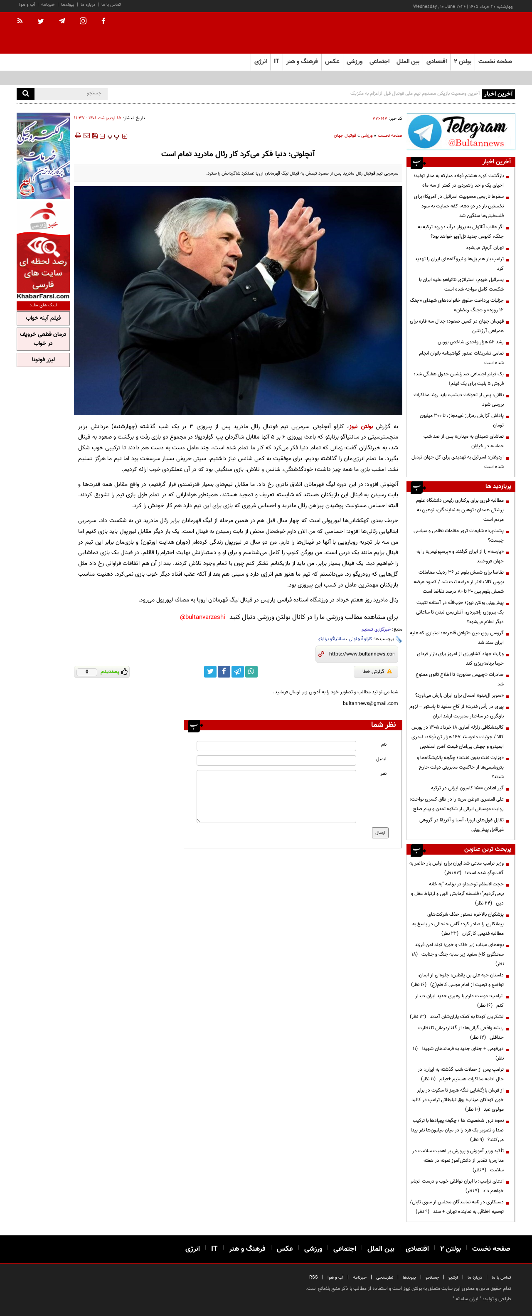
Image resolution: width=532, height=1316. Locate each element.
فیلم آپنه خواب (43, 318)
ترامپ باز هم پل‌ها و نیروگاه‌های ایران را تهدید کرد (459, 263)
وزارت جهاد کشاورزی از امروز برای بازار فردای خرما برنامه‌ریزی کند (460, 658)
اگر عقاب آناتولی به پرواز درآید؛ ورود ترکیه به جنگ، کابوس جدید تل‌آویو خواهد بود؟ (461, 231)
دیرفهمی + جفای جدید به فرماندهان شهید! (458, 1053)
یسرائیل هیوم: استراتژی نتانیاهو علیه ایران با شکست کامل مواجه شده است (461, 284)
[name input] (276, 746)
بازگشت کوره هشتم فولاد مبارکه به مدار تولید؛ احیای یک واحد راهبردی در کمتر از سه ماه (459, 180)
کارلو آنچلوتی (360, 639)
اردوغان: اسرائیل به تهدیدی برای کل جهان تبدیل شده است (457, 462)
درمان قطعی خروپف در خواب (43, 339)
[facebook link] (224, 672)
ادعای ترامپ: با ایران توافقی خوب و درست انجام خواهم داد (457, 1186)
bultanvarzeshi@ (202, 617)
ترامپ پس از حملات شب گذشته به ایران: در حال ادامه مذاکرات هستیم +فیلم (461, 1074)
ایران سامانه (467, 1299)
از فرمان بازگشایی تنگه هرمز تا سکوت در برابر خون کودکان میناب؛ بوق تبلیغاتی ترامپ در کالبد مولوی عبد (457, 1100)
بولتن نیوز (360, 426)
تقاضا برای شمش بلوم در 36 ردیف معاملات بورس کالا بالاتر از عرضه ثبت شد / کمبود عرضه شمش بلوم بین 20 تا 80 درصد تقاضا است (459, 582)
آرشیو (453, 1277)
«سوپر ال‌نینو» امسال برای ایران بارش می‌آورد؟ (459, 695)
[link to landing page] (473, 33)
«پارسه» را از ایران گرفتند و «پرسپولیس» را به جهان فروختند (460, 556)
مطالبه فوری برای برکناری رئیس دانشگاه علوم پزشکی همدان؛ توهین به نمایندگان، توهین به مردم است (460, 510)
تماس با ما (111, 4)
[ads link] (460, 131)
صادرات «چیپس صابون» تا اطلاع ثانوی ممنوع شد (460, 679)
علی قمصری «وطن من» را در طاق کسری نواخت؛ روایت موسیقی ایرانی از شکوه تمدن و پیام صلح (456, 804)
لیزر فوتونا (43, 360)
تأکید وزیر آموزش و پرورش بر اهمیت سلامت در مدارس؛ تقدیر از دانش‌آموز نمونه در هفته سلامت (458, 1160)
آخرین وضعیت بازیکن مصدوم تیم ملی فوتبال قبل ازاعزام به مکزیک (415, 93)
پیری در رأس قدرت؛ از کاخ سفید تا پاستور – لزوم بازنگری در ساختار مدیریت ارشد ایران (456, 711)
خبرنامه (48, 4)
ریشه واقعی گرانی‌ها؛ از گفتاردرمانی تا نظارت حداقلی (461, 1032)
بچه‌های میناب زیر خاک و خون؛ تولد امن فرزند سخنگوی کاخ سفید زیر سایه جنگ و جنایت (457, 954)
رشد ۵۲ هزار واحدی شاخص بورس (471, 342)
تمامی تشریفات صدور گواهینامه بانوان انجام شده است (461, 358)
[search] (25, 94)
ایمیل (381, 759)
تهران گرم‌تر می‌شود (485, 247)
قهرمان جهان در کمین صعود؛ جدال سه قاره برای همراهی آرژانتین (457, 326)
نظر (383, 773)
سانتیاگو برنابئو (331, 639)
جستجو (432, 1277)
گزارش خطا (377, 671)
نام (384, 744)
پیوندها (67, 4)
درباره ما (88, 4)
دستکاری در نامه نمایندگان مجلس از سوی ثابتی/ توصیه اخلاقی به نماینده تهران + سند (457, 1206)
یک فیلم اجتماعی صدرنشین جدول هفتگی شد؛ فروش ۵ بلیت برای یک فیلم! (459, 378)
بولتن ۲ (462, 62)
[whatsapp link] (251, 672)
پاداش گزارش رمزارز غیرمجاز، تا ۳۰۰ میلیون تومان (462, 420)
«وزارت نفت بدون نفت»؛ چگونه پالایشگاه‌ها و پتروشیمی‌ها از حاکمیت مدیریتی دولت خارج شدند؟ (460, 767)
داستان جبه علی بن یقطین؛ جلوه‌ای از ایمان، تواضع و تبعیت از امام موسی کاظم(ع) (457, 979)
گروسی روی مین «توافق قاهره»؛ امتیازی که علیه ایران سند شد (457, 637)
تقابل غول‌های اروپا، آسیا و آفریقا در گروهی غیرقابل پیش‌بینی (461, 824)
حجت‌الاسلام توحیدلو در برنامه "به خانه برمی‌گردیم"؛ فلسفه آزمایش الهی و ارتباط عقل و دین (457, 893)
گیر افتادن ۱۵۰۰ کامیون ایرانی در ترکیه (467, 788)
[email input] (276, 760)
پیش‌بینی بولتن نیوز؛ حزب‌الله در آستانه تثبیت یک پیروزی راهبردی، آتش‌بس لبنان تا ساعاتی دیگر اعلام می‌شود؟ (460, 612)
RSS (313, 1277)
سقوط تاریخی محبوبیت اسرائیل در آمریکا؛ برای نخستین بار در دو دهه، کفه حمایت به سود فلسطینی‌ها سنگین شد (459, 206)
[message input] (276, 796)
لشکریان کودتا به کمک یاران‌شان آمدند (457, 1016)
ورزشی (367, 135)
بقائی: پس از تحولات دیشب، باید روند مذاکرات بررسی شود (459, 399)
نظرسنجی (384, 1277)
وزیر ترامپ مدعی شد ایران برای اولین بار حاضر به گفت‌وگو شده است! (456, 868)
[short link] (361, 654)
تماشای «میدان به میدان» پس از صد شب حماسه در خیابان (464, 441)
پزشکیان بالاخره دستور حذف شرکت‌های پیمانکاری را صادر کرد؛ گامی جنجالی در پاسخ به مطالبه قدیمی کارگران (458, 924)
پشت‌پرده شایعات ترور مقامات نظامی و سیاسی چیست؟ (459, 535)
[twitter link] (210, 672)
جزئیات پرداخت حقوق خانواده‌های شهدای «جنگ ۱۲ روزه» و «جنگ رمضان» (457, 305)
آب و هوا (27, 4)
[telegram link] (238, 672)
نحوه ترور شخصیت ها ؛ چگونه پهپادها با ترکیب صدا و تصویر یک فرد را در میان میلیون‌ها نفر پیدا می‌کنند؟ (457, 1130)
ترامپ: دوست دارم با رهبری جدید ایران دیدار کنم (459, 1000)
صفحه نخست (495, 62)
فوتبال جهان (345, 135)
